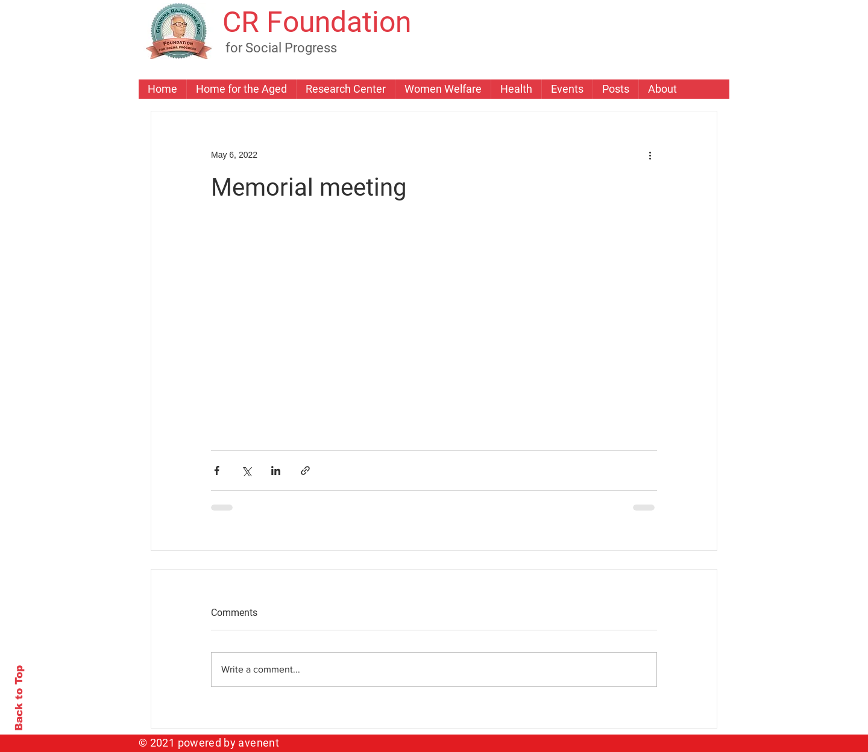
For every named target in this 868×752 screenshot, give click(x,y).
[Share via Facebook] (216, 470)
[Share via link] (305, 470)
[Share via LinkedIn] (275, 470)
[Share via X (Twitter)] (246, 470)
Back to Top (19, 698)
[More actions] (650, 155)
